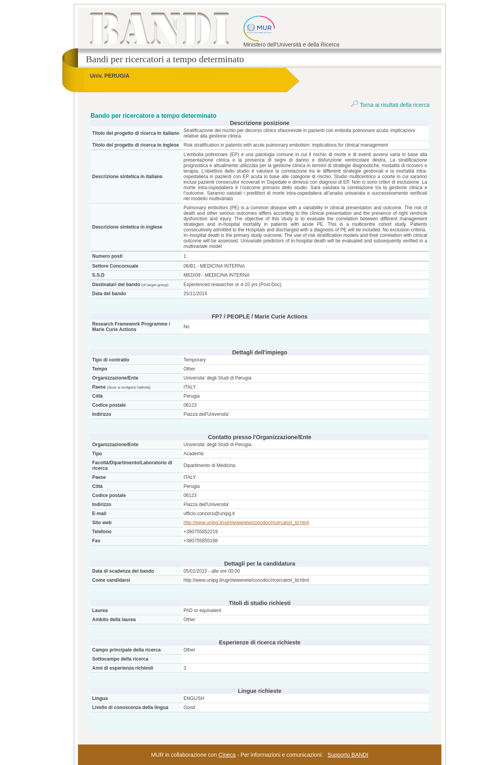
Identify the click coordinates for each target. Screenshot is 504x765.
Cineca (227, 755)
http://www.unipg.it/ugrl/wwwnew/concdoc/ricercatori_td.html (246, 522)
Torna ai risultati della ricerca (390, 105)
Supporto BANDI (348, 755)
